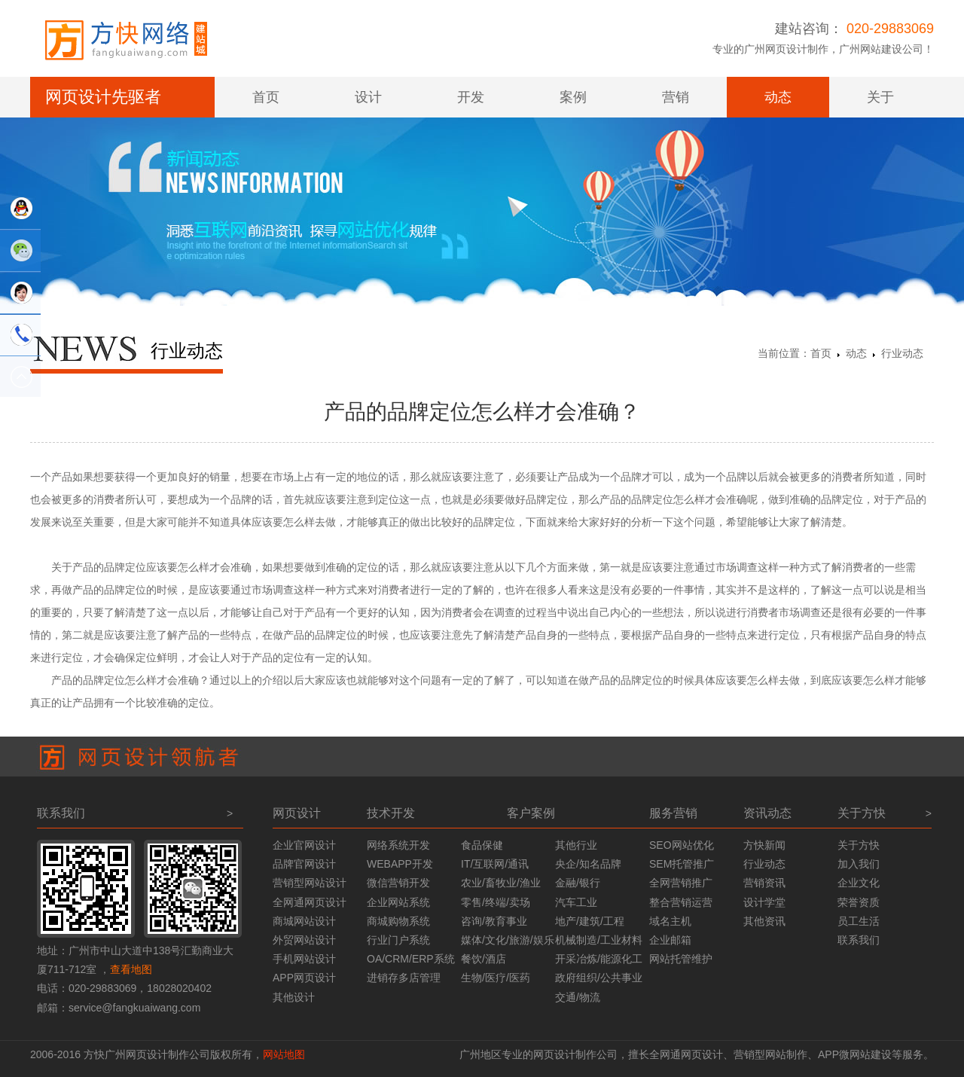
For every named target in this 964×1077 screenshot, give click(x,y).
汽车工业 (576, 902)
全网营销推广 (680, 883)
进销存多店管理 (404, 978)
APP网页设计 (304, 978)
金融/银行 (577, 883)
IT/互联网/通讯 (495, 864)
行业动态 (902, 353)
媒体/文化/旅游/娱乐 (507, 940)
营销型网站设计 (309, 883)
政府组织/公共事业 (598, 978)
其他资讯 (764, 921)
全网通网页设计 (309, 902)
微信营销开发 (398, 883)
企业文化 (858, 883)
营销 (675, 97)
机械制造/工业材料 (598, 940)
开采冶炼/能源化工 (598, 959)
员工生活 (858, 921)
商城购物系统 (398, 921)
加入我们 (858, 864)
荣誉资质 (858, 902)
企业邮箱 (670, 940)
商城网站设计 (304, 921)
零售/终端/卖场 (495, 902)
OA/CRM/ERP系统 (411, 959)
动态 (778, 97)
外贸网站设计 (304, 940)
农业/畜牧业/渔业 (501, 883)
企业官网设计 (304, 845)
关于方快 (858, 845)
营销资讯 (764, 883)
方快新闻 (764, 845)
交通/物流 (577, 997)
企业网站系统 (398, 902)
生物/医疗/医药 (495, 978)
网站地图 (284, 1054)
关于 (880, 97)
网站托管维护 (680, 959)
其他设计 (294, 997)
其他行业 (576, 845)
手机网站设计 (304, 959)
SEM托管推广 (681, 864)
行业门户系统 (398, 940)
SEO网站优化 (681, 845)
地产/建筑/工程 (589, 921)
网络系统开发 (398, 845)
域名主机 (670, 921)
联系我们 (858, 940)
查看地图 (131, 969)
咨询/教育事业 (494, 921)
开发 (470, 97)
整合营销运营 (680, 902)
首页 (265, 97)
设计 (368, 97)
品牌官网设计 (304, 864)
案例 (573, 97)
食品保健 (482, 845)
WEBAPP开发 (400, 864)
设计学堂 (764, 902)
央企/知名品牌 (588, 864)
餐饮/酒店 (483, 959)
